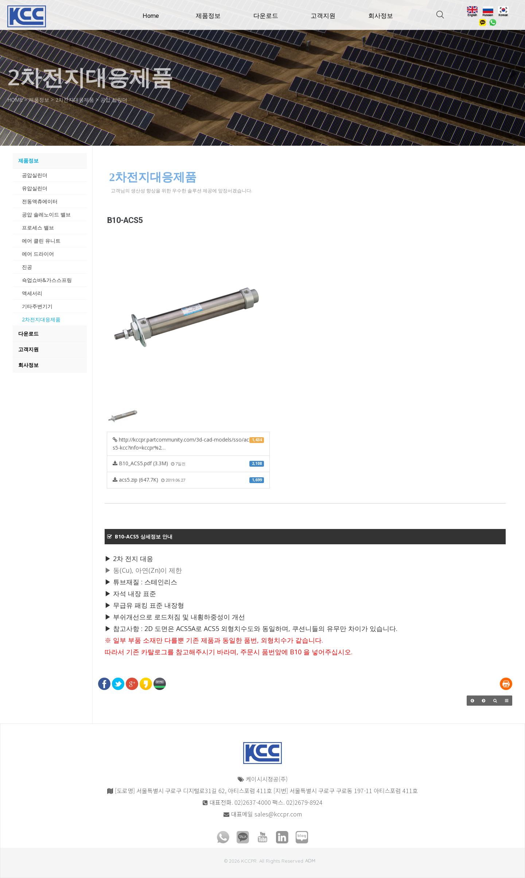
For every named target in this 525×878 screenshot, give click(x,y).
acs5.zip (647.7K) (188, 479)
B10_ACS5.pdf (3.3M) (188, 463)
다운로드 (265, 15)
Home (151, 15)
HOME (15, 99)
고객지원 (323, 15)
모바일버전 (13, 857)
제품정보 (208, 15)
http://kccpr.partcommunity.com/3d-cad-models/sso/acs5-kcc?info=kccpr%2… (188, 443)
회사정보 (380, 15)
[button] (472, 700)
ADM (310, 861)
